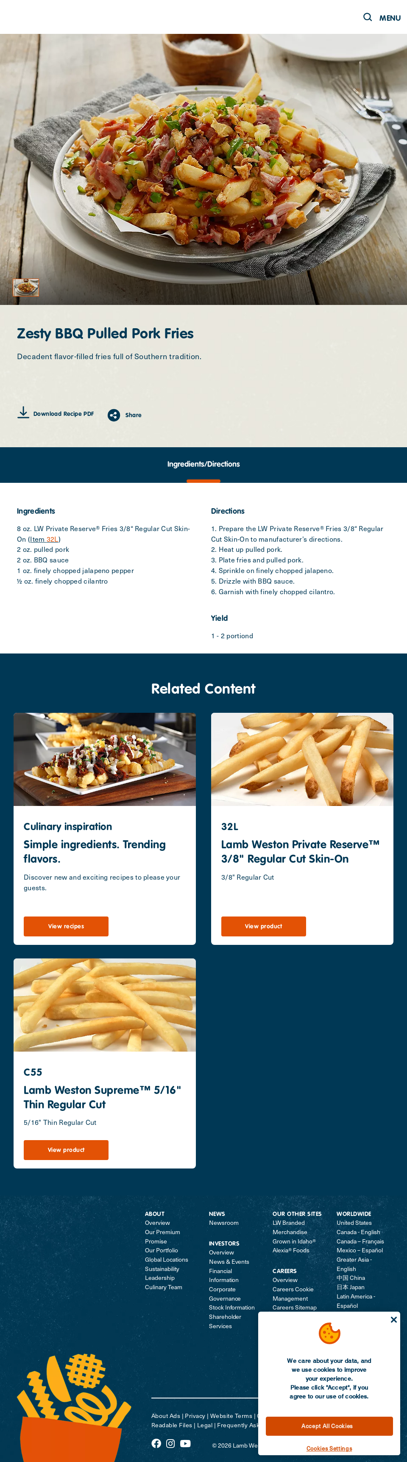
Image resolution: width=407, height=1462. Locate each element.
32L (53, 539)
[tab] (203, 465)
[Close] (393, 1319)
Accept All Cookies (327, 1426)
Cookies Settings (329, 1448)
